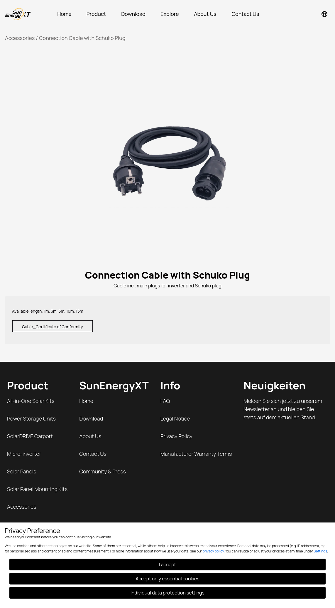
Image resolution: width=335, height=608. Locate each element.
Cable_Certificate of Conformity (52, 326)
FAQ (165, 400)
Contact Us (92, 453)
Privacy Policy (176, 436)
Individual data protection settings (167, 592)
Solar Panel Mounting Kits (37, 489)
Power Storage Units (31, 418)
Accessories (20, 37)
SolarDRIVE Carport (30, 436)
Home (86, 400)
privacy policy (213, 551)
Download (91, 418)
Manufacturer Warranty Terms (196, 453)
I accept (167, 564)
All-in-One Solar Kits (31, 400)
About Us (90, 436)
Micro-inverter (24, 453)
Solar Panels (21, 471)
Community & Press (102, 471)
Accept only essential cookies (167, 578)
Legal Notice (175, 418)
